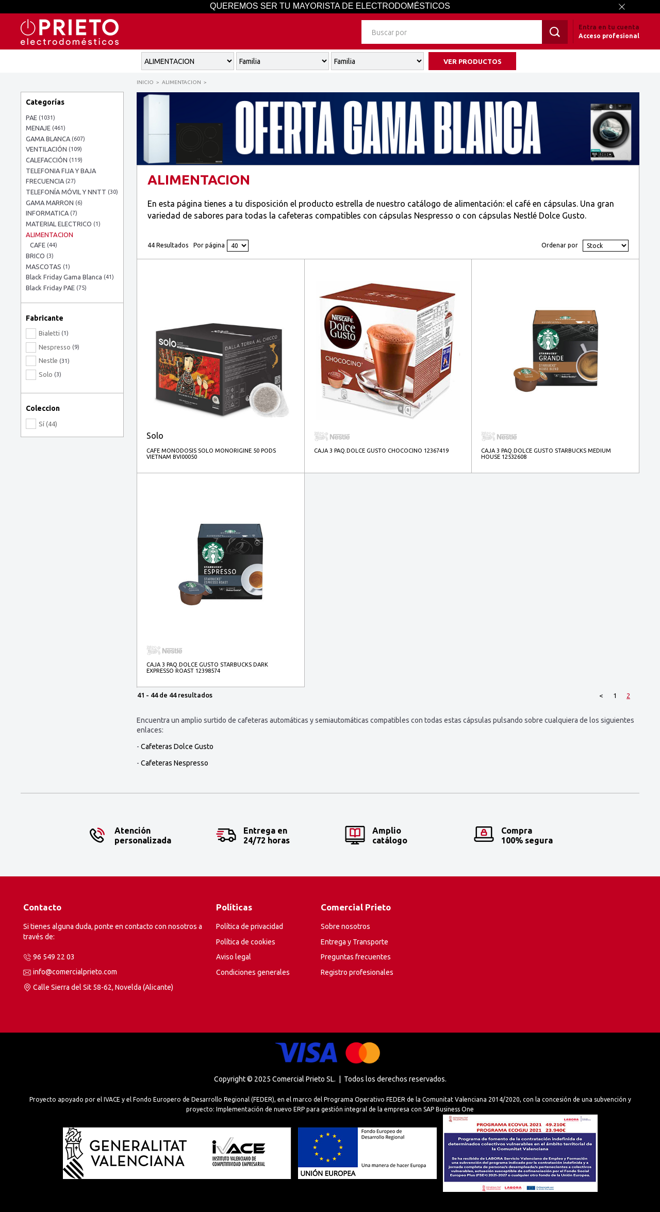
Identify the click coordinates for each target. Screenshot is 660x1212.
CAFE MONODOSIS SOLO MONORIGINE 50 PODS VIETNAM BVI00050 (211, 453)
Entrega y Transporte (354, 942)
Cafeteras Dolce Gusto (177, 746)
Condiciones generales (253, 972)
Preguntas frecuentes (356, 957)
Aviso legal (233, 957)
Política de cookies (245, 942)
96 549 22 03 (54, 957)
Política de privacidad (249, 926)
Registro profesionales (357, 972)
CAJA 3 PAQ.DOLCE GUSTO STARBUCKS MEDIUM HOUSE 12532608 (546, 453)
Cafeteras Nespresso (174, 763)
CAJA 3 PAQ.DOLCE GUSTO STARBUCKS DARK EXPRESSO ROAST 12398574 (207, 667)
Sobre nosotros (345, 926)
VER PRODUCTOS (472, 61)
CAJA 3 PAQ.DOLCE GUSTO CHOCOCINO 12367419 (381, 450)
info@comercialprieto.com (75, 972)
